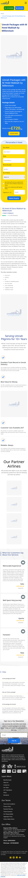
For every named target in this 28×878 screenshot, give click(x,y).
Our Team (6, 787)
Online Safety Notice (8, 819)
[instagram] (17, 857)
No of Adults (6, 173)
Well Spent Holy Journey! (12, 600)
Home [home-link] (2, 13)
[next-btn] (24, 55)
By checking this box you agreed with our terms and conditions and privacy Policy (14, 183)
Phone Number (7, 165)
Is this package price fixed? (8, 678)
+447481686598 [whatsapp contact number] (9, 8)
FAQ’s (5, 792)
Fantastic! (6, 635)
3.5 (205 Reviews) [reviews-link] (10, 215)
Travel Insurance (7, 811)
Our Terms (6, 800)
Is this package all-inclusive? (9, 704)
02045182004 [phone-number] (11, 840)
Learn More (6, 776)
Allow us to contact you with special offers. (13, 187)
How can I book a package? (9, 692)
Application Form (7, 816)
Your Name (6, 147)
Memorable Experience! (12, 566)
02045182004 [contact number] (19, 8)
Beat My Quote (7, 780)
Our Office (6, 824)
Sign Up (14, 740)
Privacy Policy (7, 806)
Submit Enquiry (14, 198)
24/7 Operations (7, 790)
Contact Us (6, 785)
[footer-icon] (7, 749)
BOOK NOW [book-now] (14, 133)
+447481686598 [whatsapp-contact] (14, 843)
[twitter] (13, 857)
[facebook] (20, 857)
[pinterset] (10, 857)
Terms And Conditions (9, 804)
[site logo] (7, 3)
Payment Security (8, 809)
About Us (5, 782)
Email (4, 156)
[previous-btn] (4, 55)
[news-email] (14, 735)
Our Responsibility (8, 814)
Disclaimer (6, 795)
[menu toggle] (25, 2)
